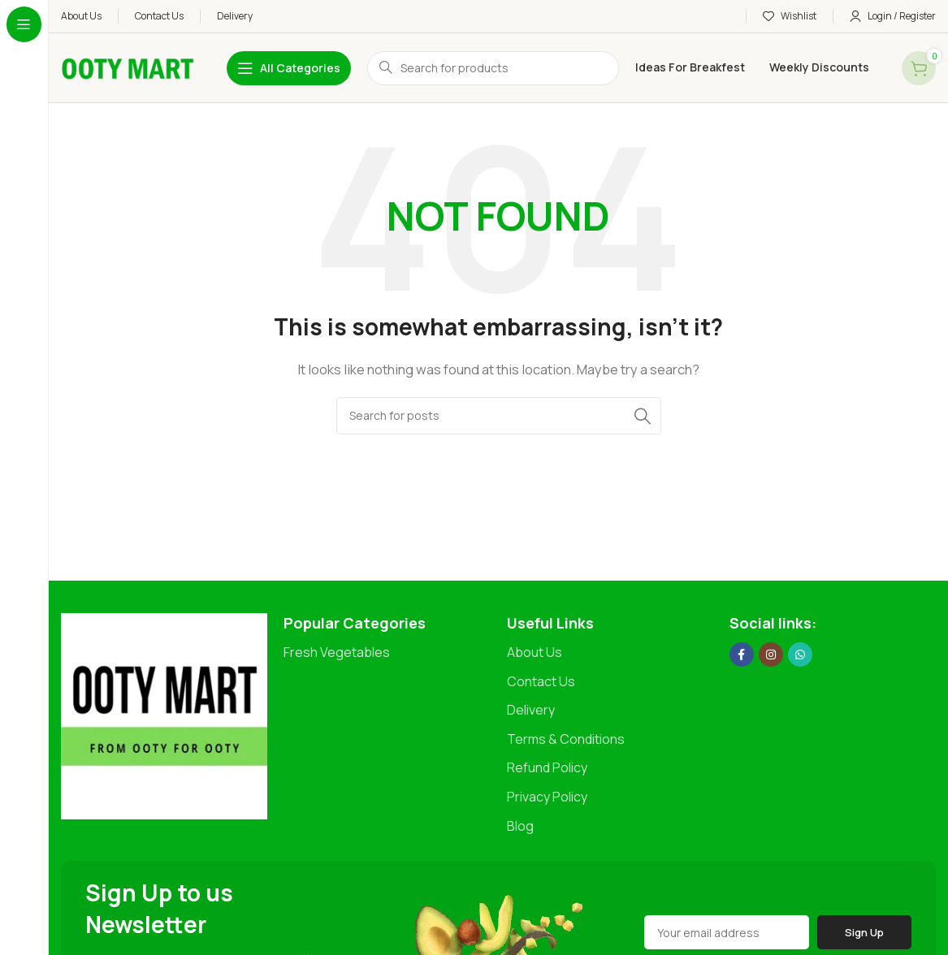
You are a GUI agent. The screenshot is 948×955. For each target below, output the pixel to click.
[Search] (498, 415)
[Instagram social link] (771, 654)
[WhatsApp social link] (800, 654)
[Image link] (164, 715)
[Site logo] (127, 67)
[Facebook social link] (741, 654)
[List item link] (387, 652)
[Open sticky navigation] (289, 68)
